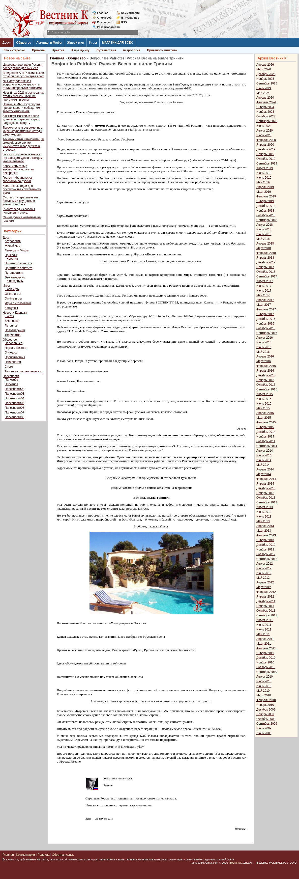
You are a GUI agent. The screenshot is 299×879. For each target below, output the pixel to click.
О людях (11, 352)
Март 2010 (263, 695)
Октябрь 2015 (265, 384)
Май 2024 (263, 93)
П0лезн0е (11, 379)
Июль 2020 (263, 135)
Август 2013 (264, 507)
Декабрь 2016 (265, 319)
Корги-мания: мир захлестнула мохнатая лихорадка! (18, 169)
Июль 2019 (263, 173)
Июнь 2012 (263, 573)
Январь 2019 (265, 201)
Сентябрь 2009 (266, 723)
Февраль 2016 (266, 366)
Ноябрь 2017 (265, 267)
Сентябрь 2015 (266, 389)
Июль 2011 (263, 625)
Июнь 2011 (263, 629)
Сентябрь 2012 (266, 559)
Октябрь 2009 (265, 719)
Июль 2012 (263, 568)
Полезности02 (14, 389)
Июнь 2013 (263, 516)
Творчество (12, 335)
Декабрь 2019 (265, 149)
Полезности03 (14, 393)
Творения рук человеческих (24, 371)
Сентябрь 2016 (266, 333)
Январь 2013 (265, 540)
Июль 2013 (263, 512)
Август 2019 (264, 168)
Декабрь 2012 (265, 545)
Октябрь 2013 (265, 497)
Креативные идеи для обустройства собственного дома (22, 189)
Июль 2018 (263, 229)
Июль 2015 (263, 399)
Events (9, 316)
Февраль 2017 (266, 309)
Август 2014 (264, 450)
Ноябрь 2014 (265, 436)
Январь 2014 (265, 483)
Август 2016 (264, 337)
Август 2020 (264, 130)
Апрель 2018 (265, 243)
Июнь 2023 (263, 126)
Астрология (131, 50)
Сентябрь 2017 (266, 276)
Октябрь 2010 (265, 667)
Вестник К (235, 862)
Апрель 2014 (265, 469)
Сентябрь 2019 (266, 163)
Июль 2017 (263, 286)
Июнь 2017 (263, 290)
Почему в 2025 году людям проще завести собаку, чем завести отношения (21, 108)
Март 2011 (263, 643)
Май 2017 (263, 295)
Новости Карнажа (15, 312)
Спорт (9, 366)
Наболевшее (14, 343)
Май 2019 (263, 182)
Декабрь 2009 (265, 709)
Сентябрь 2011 (266, 615)
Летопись (11, 325)
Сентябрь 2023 (266, 121)
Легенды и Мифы (49, 42)
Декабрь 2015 (265, 375)
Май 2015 (263, 408)
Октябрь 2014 (265, 441)
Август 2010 (264, 676)
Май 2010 (263, 690)
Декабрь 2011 (265, 601)
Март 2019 (263, 191)
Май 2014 (263, 465)
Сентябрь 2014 (266, 446)
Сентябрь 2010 (266, 672)
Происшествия (15, 357)
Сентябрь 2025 (266, 83)
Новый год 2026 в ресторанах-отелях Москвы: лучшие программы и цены (24, 96)
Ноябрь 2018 (265, 210)
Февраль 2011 (266, 648)
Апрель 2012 (265, 582)
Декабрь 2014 (265, 432)
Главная (102, 12)
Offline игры (13, 294)
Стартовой (104, 17)
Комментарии (130, 12)
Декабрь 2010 (265, 657)
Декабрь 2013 (265, 488)
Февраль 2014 (266, 479)
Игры (93, 42)
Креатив (58, 50)
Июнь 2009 (263, 733)
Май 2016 (263, 352)
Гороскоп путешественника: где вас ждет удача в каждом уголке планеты (22, 158)
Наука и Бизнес (15, 348)
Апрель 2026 (265, 64)
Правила (43, 854)
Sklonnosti (11, 321)
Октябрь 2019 (265, 159)
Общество (23, 42)
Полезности (11, 376)
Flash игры (12, 289)
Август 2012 (264, 563)
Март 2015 (263, 417)
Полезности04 (14, 398)
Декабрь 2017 (265, 262)
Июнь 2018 (263, 234)
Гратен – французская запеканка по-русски (18, 179)
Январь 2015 (265, 427)
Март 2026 (263, 69)
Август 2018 (264, 224)
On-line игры (13, 298)
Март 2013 (263, 530)
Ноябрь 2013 (265, 493)
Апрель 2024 (265, 97)
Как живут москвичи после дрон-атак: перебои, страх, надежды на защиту (21, 119)
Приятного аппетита (162, 50)
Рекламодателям (106, 27)
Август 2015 (264, 394)
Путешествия (106, 50)
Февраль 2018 (266, 253)
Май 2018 (263, 239)
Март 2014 (263, 474)
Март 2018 (263, 248)
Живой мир (75, 42)
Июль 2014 (263, 455)
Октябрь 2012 (265, 554)
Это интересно (14, 50)
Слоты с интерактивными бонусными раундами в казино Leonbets (20, 201)
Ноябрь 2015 (265, 380)
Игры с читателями (18, 303)
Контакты (103, 22)
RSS (124, 22)
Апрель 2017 (265, 300)
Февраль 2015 (266, 422)
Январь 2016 (265, 370)
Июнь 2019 (263, 177)
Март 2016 (263, 361)
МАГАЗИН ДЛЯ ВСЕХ (117, 42)
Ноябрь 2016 (265, 323)
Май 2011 (263, 634)
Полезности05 (14, 403)
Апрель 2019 (265, 187)
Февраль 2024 (266, 102)
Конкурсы (11, 308)
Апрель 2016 (265, 356)
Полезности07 (14, 412)
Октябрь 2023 (265, 116)
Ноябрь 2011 (265, 606)
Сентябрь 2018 (266, 220)
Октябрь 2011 (265, 610)
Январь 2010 (265, 705)
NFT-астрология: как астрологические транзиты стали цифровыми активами (22, 84)
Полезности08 (14, 417)
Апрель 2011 (265, 639)
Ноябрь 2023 (265, 111)
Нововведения (15, 330)
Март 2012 (263, 587)
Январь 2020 (265, 144)
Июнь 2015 (263, 403)
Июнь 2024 (263, 88)
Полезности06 (14, 408)
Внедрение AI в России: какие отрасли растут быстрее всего (23, 74)
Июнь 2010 (263, 686)
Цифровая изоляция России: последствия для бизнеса (22, 66)
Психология (13, 362)
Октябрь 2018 (265, 215)
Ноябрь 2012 (265, 549)
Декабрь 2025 (265, 74)
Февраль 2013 (266, 535)
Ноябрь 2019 (265, 154)
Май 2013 (263, 521)
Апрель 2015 (265, 413)
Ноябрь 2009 (265, 714)
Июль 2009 (263, 728)
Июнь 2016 (263, 347)
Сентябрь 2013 (266, 502)
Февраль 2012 (266, 592)
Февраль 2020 (266, 140)
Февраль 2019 (266, 196)
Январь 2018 (265, 257)
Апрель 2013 (265, 526)
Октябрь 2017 (265, 272)
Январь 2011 (265, 653)
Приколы (38, 50)
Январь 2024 (265, 107)
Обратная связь (63, 854)
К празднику (80, 50)
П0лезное (11, 384)
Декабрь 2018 (265, 206)
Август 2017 (264, 281)
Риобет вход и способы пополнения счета (19, 210)
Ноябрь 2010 (265, 662)
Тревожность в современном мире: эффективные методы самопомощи (23, 131)
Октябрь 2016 (265, 328)
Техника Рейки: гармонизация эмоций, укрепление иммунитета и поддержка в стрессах (23, 144)
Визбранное (130, 17)
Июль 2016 (263, 342)
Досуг (6, 42)
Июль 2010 (263, 681)
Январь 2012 (265, 596)
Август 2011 (264, 620)
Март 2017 (263, 304)
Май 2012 (263, 577)
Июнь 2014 (263, 460)
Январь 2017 (265, 314)
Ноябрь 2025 (265, 79)
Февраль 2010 (266, 700)
